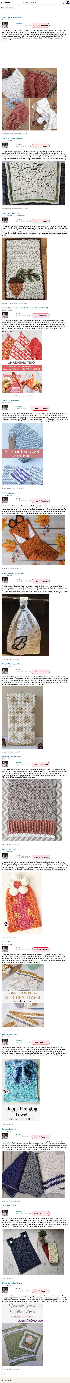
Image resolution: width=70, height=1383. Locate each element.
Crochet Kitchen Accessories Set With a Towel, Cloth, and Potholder (25, 308)
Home (10, 20)
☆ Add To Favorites (40, 25)
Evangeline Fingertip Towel (11, 756)
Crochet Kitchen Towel (10, 942)
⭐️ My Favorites (30, 2)
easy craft (17, 752)
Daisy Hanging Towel (9, 849)
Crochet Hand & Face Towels (12, 1283)
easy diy (13, 133)
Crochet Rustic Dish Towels (11, 17)
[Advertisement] (35, 54)
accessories (5, 133)
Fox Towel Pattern (8, 493)
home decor (5, 568)
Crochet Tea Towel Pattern (11, 400)
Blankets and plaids (19, 215)
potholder (31, 396)
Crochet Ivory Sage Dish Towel (12, 138)
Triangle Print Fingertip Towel (12, 664)
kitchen (17, 488)
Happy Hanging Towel (9, 1034)
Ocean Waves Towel (9, 1205)
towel (25, 133)
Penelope (19, 23)
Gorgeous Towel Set (9, 1129)
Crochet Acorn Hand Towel (11, 213)
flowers (9, 937)
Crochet (4, 20)
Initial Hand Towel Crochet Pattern (13, 573)
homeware (19, 133)
